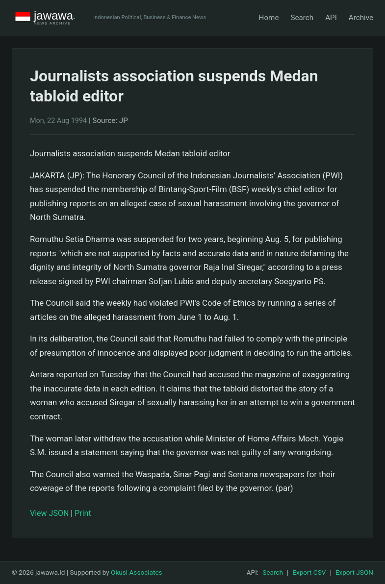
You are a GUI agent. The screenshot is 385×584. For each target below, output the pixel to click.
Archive (361, 17)
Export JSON (354, 572)
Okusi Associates (136, 572)
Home (269, 17)
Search (301, 17)
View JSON (49, 513)
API (331, 17)
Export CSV (309, 572)
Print (83, 513)
